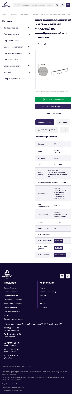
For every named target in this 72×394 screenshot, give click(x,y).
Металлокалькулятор (48, 292)
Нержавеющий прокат (29, 14)
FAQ (64, 130)
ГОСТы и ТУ (44, 303)
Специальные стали (12, 66)
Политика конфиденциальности (13, 387)
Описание (63, 122)
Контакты (43, 307)
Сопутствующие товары (14, 78)
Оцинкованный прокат (13, 47)
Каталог (14, 14)
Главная (5, 14)
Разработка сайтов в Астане (11, 384)
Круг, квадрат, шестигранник (53, 14)
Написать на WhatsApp (53, 99)
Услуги (42, 288)
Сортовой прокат (11, 40)
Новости (43, 296)
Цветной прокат (11, 59)
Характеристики (44, 122)
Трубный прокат (11, 28)
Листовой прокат (11, 34)
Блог (41, 300)
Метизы (7, 72)
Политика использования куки (12, 390)
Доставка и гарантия (46, 130)
